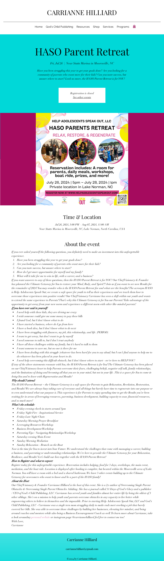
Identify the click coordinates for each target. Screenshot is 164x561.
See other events (82, 97)
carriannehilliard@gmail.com (82, 549)
